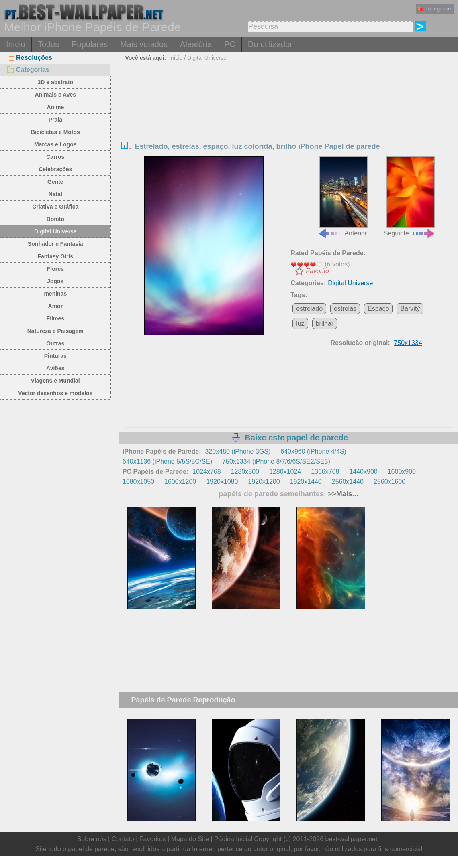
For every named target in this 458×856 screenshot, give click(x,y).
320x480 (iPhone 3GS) (237, 451)
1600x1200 (180, 481)
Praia (55, 119)
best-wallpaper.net (351, 839)
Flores (55, 269)
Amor (55, 306)
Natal (55, 194)
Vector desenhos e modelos (55, 393)
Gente (55, 182)
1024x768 (206, 471)
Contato (123, 839)
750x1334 (408, 342)
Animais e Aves (55, 94)
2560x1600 (389, 481)
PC (229, 44)
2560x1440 (348, 481)
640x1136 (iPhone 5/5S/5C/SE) (167, 461)
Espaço (378, 308)
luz (300, 323)
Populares (90, 44)
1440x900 (363, 471)
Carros (55, 157)
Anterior (342, 196)
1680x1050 (138, 481)
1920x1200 (264, 481)
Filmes (55, 318)
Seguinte (410, 196)
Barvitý (410, 308)
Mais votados (144, 44)
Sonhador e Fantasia (55, 244)
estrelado (309, 308)
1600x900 (402, 471)
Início (15, 44)
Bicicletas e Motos (55, 132)
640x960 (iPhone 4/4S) (313, 451)
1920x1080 (222, 481)
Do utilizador (270, 44)
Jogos (55, 281)
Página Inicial (233, 839)
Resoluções (29, 57)
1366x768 (325, 471)
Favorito (317, 271)
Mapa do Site (190, 839)
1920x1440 (306, 481)
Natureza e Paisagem (55, 331)
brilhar (324, 323)
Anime (55, 107)
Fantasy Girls (55, 256)
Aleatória (196, 44)
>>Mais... (342, 494)
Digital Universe (55, 231)
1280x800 (245, 471)
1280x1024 (285, 471)
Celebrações (55, 169)
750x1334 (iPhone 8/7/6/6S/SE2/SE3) (276, 461)
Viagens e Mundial (55, 380)
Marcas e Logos (55, 144)
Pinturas (55, 356)
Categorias (27, 69)
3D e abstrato (55, 82)
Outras (55, 343)
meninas (55, 293)
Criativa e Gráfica (55, 206)
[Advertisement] (288, 124)
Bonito (55, 219)
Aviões (55, 368)
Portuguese (434, 9)
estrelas (345, 308)
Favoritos (152, 839)
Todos (48, 44)
